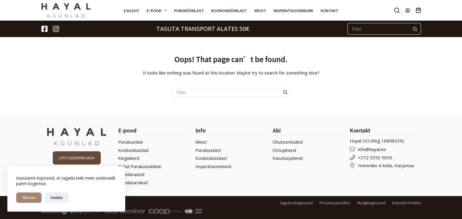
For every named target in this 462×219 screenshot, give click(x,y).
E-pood (158, 10)
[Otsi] (397, 10)
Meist (260, 10)
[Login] (407, 10)
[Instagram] (56, 28)
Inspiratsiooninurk (293, 10)
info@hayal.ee (372, 149)
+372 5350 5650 (375, 157)
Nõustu (29, 197)
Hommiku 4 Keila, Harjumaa (386, 165)
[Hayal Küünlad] (66, 10)
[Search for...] (378, 29)
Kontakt (329, 10)
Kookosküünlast (229, 10)
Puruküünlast (189, 10)
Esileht (131, 10)
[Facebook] (44, 28)
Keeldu (56, 197)
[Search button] (415, 29)
